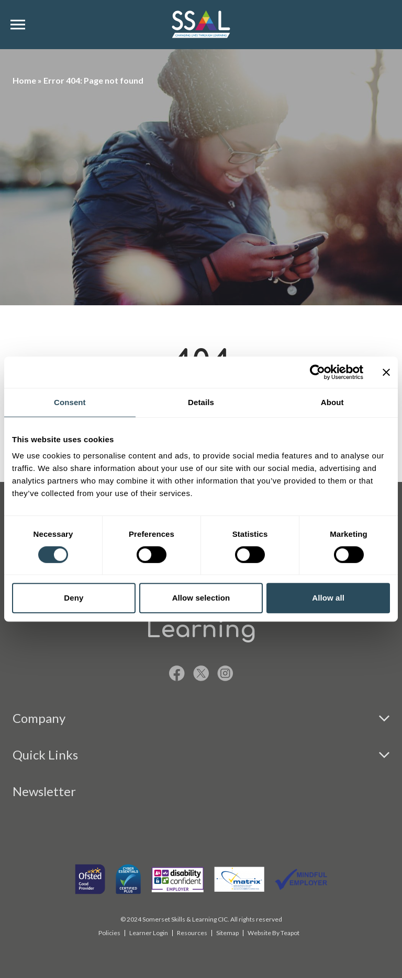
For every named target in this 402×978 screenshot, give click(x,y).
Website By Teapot (273, 933)
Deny (73, 597)
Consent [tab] (70, 402)
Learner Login (148, 933)
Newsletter (44, 791)
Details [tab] (201, 402)
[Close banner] (386, 372)
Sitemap (227, 933)
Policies (109, 933)
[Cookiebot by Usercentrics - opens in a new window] (317, 372)
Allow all (328, 597)
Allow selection (201, 597)
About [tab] (332, 402)
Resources (192, 933)
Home (24, 80)
